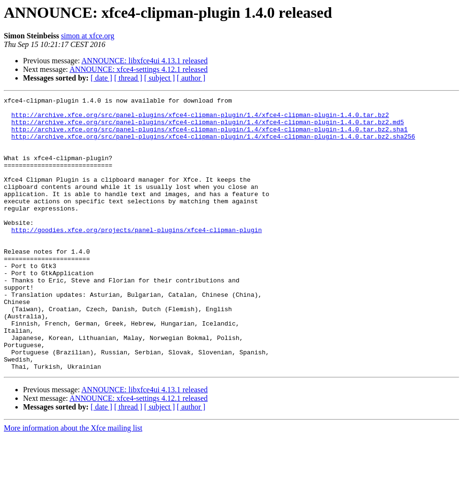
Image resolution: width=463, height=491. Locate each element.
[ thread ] (128, 78)
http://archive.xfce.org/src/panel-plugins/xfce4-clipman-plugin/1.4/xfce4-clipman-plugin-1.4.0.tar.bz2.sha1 (210, 136)
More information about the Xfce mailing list (73, 483)
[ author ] (191, 78)
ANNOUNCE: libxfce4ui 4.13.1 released (144, 61)
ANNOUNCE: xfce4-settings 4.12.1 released (138, 69)
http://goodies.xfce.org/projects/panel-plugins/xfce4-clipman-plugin (137, 257)
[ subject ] (159, 78)
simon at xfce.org (87, 36)
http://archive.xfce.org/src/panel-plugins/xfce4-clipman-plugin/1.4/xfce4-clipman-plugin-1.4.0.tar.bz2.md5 (208, 127)
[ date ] (101, 78)
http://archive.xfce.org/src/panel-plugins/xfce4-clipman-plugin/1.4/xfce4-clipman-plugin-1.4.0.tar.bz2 (200, 119)
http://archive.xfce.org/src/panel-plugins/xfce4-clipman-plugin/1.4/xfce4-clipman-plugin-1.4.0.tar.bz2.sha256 (213, 144)
